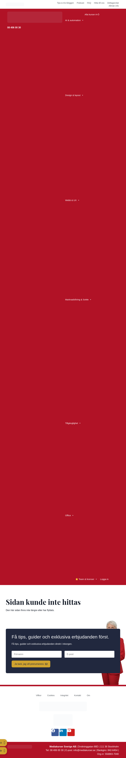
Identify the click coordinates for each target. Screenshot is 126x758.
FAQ (89, 3)
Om (88, 695)
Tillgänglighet (73, 423)
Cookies (51, 695)
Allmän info (114, 6)
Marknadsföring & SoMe (78, 300)
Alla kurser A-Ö (92, 14)
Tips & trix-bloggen (65, 3)
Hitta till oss (99, 3)
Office (69, 515)
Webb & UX (72, 200)
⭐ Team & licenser (86, 579)
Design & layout (74, 95)
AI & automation (74, 20)
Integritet (64, 695)
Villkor (38, 695)
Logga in (104, 579)
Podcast (80, 3)
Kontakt (77, 695)
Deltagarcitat (113, 3)
